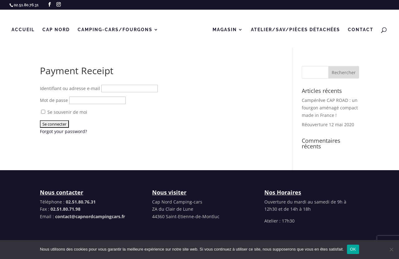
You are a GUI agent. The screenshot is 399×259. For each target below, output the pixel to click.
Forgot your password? (63, 131)
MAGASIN (225, 29)
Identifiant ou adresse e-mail (70, 88)
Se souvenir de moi (64, 112)
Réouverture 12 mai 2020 (328, 124)
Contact (360, 29)
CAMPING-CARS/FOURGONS (115, 29)
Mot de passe (54, 100)
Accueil (23, 29)
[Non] (391, 249)
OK (353, 249)
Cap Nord (56, 29)
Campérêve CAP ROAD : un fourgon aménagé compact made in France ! (330, 107)
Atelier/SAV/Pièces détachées (295, 29)
